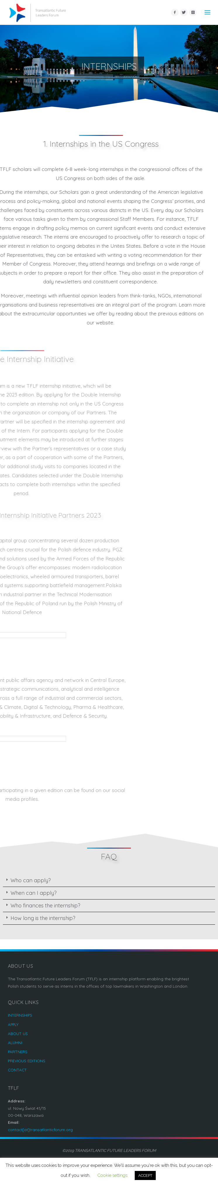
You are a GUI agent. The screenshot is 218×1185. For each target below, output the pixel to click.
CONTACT (17, 1069)
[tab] (109, 880)
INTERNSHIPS (20, 1015)
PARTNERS (17, 1051)
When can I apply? (34, 893)
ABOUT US (18, 1033)
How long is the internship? (43, 918)
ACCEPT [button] (145, 1175)
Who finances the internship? (45, 905)
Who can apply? (31, 880)
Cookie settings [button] (112, 1175)
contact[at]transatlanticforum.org (40, 1129)
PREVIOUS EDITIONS (26, 1060)
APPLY (13, 1024)
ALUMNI (15, 1042)
